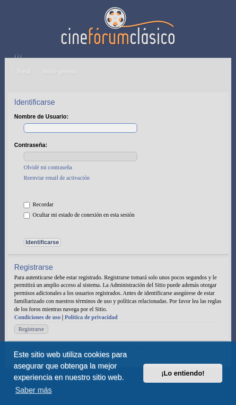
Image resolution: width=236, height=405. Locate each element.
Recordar (38, 204)
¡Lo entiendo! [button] (182, 373)
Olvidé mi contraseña (48, 167)
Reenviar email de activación (57, 178)
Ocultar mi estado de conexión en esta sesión (79, 215)
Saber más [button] (33, 390)
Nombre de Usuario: (41, 116)
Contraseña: (30, 145)
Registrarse (31, 329)
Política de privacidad (91, 317)
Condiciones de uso (37, 317)
